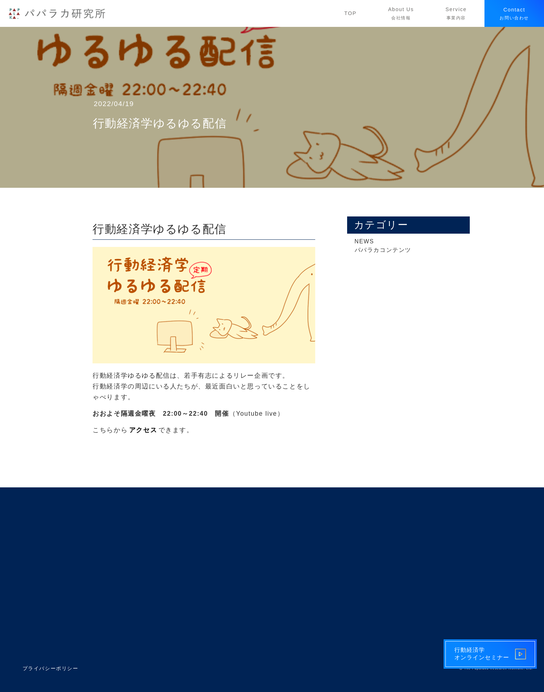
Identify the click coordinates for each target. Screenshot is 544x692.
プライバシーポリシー (51, 668)
